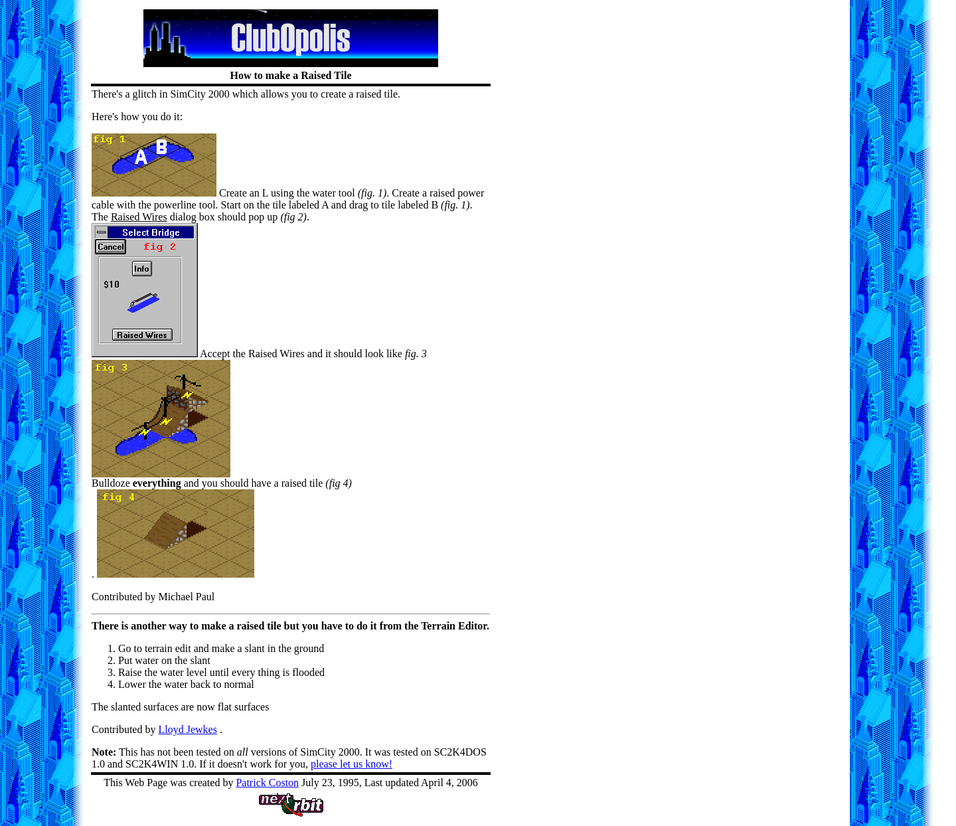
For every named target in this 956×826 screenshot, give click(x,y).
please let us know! (351, 764)
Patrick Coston (267, 782)
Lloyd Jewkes (187, 729)
